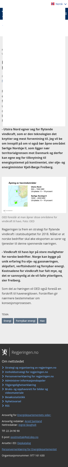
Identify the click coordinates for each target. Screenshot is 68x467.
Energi (7, 320)
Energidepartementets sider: (34, 415)
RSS (7, 405)
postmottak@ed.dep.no (24, 437)
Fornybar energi (25, 320)
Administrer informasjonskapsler (25, 380)
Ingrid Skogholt (27, 425)
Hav (42, 320)
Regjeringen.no (23, 352)
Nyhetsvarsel (13, 401)
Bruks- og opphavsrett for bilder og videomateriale (26, 390)
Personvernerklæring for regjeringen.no (29, 376)
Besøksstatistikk (15, 397)
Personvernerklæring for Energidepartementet (29, 449)
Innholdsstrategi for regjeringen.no (26, 372)
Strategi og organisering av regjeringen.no (30, 367)
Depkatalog (24, 443)
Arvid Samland (33, 421)
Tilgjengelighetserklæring (20, 385)
